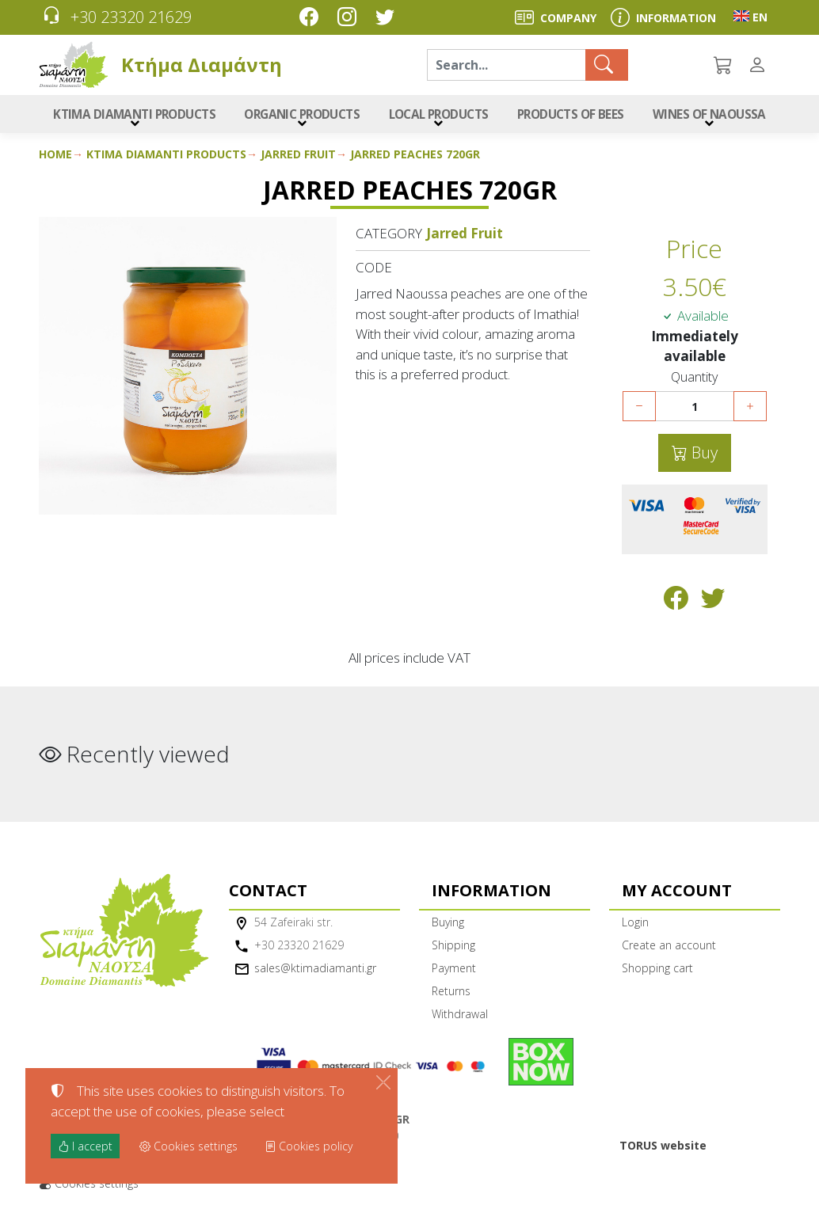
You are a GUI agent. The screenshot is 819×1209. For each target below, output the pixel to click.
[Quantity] (694, 410)
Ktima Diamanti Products (166, 157)
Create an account (669, 948)
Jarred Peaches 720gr (415, 157)
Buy (703, 456)
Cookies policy (308, 1146)
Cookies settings (89, 1187)
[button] (724, 65)
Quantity (694, 381)
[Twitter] (388, 19)
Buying (448, 925)
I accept (85, 1146)
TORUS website (663, 1149)
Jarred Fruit (298, 157)
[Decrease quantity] (639, 410)
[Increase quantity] (750, 410)
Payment (454, 971)
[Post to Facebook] (676, 605)
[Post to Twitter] (713, 605)
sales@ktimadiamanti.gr (315, 971)
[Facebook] (312, 19)
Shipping (453, 948)
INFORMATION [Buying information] (676, 17)
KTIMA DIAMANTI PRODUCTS (132, 116)
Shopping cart (657, 971)
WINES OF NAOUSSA (710, 116)
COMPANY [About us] (568, 17)
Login (635, 925)
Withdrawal (460, 1017)
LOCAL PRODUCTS (435, 116)
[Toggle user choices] (760, 65)
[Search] (506, 65)
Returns (451, 994)
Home (55, 157)
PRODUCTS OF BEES (571, 116)
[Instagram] (350, 19)
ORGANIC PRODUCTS (297, 116)
